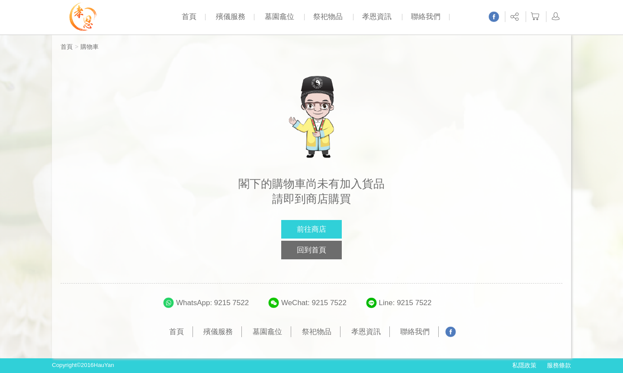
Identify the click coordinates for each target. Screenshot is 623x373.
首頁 (189, 17)
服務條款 (559, 365)
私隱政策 (524, 365)
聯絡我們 (425, 17)
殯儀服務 (230, 17)
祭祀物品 (328, 17)
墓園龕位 (279, 17)
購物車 (89, 46)
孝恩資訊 (377, 17)
